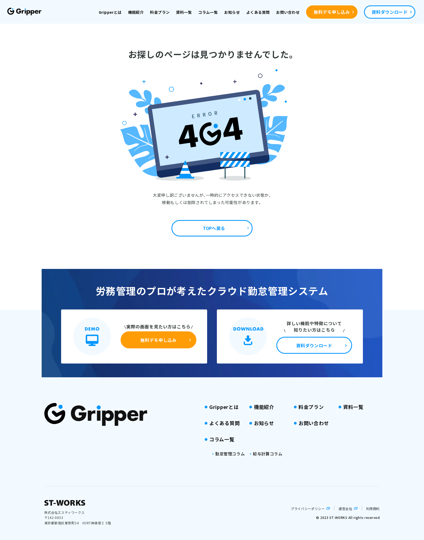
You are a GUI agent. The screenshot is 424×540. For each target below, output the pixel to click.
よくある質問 (258, 12)
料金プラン (160, 12)
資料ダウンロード (390, 12)
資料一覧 (184, 12)
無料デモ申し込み (332, 12)
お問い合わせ (288, 12)
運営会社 (345, 508)
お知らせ (232, 12)
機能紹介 (136, 12)
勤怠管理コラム (230, 453)
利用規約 (373, 508)
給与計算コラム (267, 453)
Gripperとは (110, 12)
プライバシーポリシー (308, 508)
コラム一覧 (208, 12)
